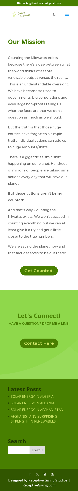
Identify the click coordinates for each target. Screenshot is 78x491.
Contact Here (39, 343)
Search (37, 450)
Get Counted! (39, 270)
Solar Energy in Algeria (32, 396)
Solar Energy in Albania (32, 403)
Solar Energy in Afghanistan (37, 409)
